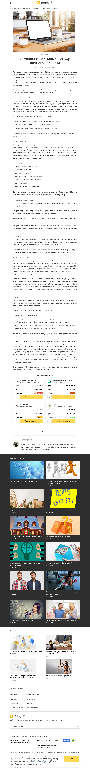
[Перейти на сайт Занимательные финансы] (63, 397)
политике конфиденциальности (38, 761)
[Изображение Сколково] (76, 743)
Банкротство (14, 703)
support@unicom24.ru (17, 768)
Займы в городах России (17, 707)
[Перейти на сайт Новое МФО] (31, 421)
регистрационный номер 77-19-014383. (20, 754)
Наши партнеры (32, 707)
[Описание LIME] (49, 421)
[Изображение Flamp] (66, 743)
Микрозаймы (14, 699)
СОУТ (46, 736)
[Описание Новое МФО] (17, 421)
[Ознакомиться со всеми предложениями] (45, 431)
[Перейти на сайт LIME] (63, 421)
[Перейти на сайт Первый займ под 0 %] (31, 397)
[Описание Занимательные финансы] (49, 397)
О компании (31, 699)
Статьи (29, 703)
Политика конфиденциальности (32, 736)
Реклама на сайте (15, 736)
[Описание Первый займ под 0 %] (17, 397)
